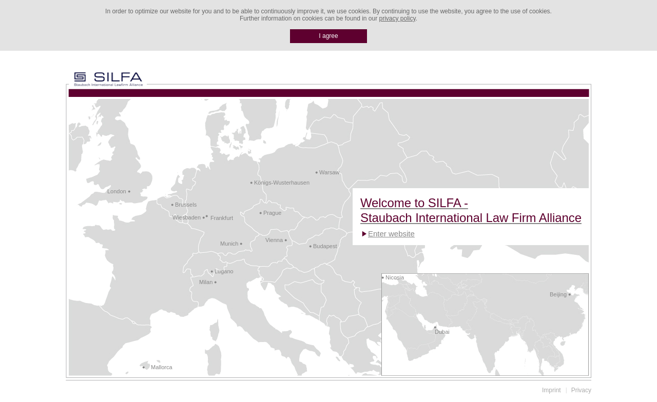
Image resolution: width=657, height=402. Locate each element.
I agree (328, 35)
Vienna (274, 240)
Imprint (551, 390)
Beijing (558, 294)
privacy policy (397, 18)
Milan (205, 282)
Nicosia (394, 277)
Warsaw (329, 172)
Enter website (391, 233)
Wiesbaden (186, 217)
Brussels (186, 205)
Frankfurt (221, 218)
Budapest (325, 246)
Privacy (581, 390)
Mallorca (161, 367)
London (116, 191)
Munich (229, 243)
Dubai (442, 332)
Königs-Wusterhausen (282, 182)
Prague (272, 213)
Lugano (224, 271)
